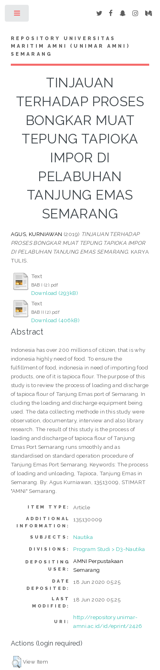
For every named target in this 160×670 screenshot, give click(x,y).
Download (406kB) (55, 320)
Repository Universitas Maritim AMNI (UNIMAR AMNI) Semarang (70, 46)
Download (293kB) (54, 293)
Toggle (17, 15)
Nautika (83, 537)
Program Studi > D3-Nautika (109, 549)
